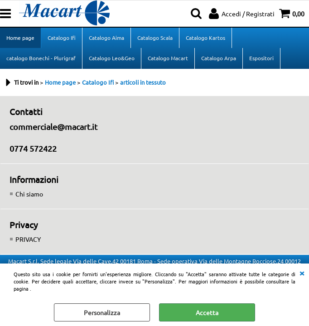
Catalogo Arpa (218, 58)
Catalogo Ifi (62, 37)
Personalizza (102, 312)
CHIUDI (301, 272)
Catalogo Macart (168, 58)
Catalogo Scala (155, 37)
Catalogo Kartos (205, 37)
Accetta (207, 312)
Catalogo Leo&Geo (112, 58)
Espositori (261, 58)
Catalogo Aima (106, 37)
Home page (20, 37)
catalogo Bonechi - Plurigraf (41, 58)
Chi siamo (29, 194)
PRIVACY (28, 239)
